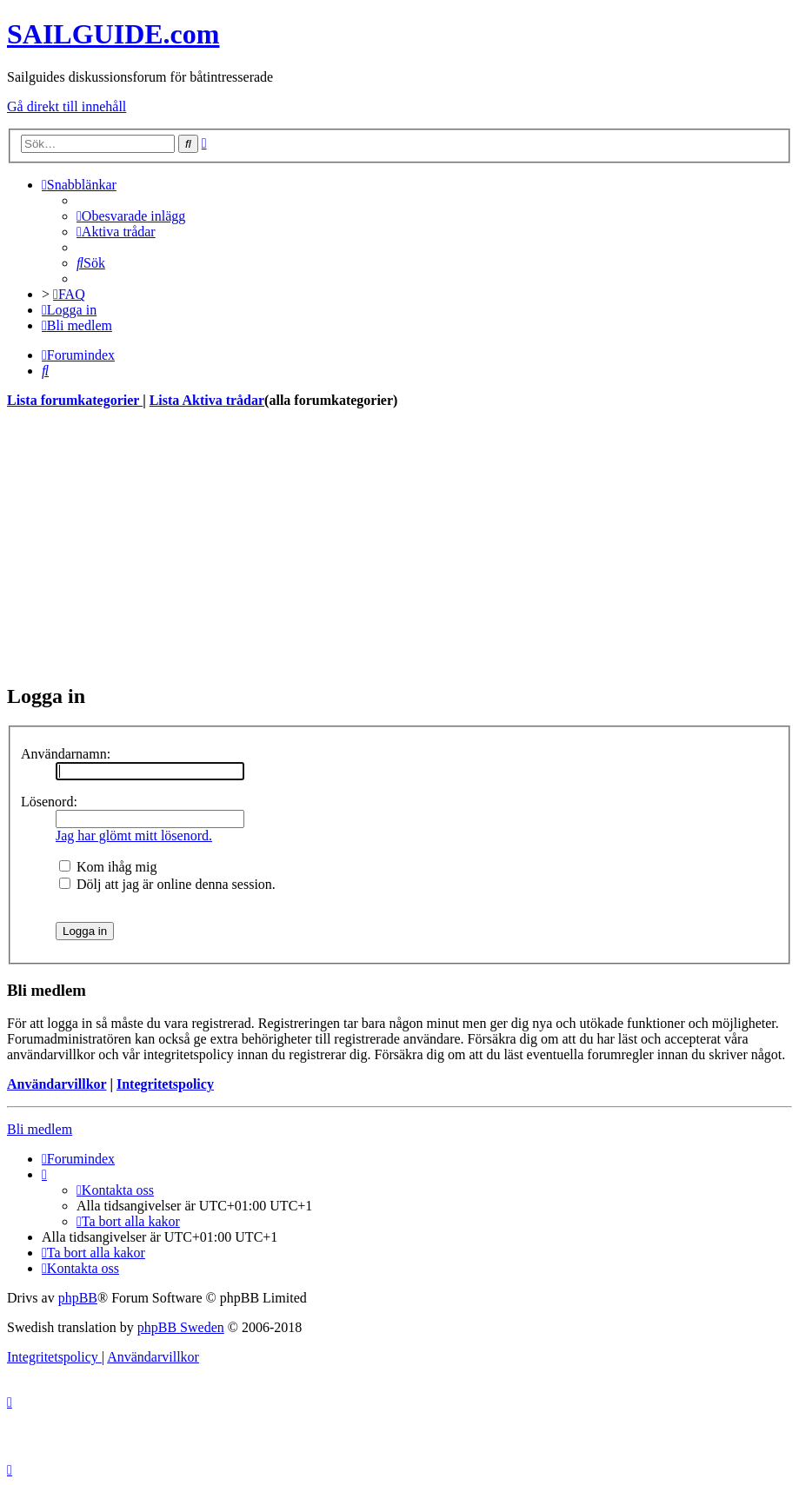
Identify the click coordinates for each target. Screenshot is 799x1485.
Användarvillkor (56, 1084)
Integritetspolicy (165, 1084)
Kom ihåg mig (107, 866)
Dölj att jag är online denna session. (167, 884)
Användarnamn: (65, 753)
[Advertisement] (399, 545)
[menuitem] (131, 216)
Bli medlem (39, 1129)
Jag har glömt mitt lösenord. (134, 835)
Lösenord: (49, 801)
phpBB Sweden (180, 1327)
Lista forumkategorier (75, 400)
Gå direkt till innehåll (66, 106)
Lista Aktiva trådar (207, 400)
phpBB (77, 1297)
